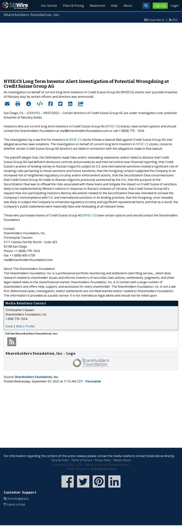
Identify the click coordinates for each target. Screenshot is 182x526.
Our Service (49, 6)
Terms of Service (82, 460)
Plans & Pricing (73, 6)
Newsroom (97, 6)
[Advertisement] (91, 49)
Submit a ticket (15, 504)
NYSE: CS (112, 126)
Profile (30, 326)
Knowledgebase (18, 499)
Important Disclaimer (104, 468)
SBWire (15, 5)
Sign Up (160, 6)
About (128, 6)
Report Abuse (122, 460)
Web (19, 326)
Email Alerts (156, 20)
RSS (175, 20)
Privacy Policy (103, 460)
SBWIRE (33, 113)
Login (175, 6)
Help (114, 6)
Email (9, 326)
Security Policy (60, 460)
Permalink (93, 381)
